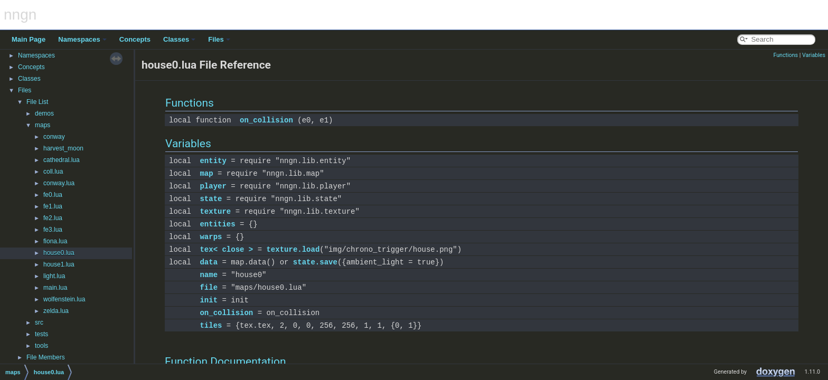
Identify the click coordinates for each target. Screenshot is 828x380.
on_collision (266, 120)
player (213, 186)
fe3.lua (52, 229)
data (209, 262)
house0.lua (58, 252)
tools (41, 345)
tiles (211, 325)
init (209, 300)
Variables (813, 55)
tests (41, 334)
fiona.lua (55, 241)
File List (37, 102)
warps (211, 237)
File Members (45, 357)
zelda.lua (56, 311)
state (211, 199)
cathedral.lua (61, 160)
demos (44, 113)
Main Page (28, 39)
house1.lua (58, 264)
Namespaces (82, 39)
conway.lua (58, 183)
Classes (179, 39)
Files (219, 39)
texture (215, 211)
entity (213, 161)
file (209, 287)
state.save (315, 262)
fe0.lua (52, 194)
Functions (785, 55)
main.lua (55, 287)
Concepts (134, 39)
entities (217, 224)
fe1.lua (52, 206)
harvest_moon (63, 148)
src (39, 322)
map (206, 173)
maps (42, 125)
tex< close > (226, 249)
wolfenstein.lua (64, 299)
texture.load (292, 249)
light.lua (54, 276)
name (209, 275)
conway (54, 136)
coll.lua (53, 171)
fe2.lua (52, 218)
